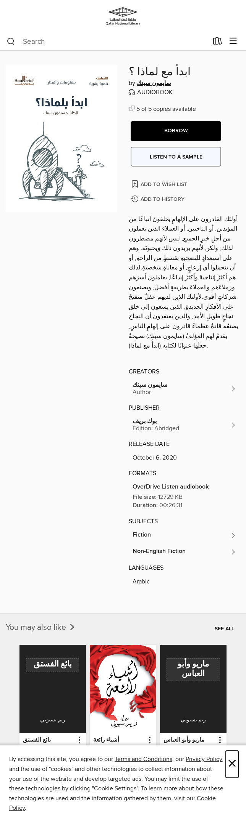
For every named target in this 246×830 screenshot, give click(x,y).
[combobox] (107, 41)
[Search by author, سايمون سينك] (184, 388)
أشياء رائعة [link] (106, 740)
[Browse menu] (233, 41)
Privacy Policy (204, 759)
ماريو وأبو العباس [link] (183, 740)
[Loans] (217, 43)
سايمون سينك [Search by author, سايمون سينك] (154, 83)
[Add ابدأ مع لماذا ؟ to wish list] (160, 184)
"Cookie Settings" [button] (115, 788)
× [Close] (232, 764)
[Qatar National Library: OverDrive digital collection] (123, 16)
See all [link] (224, 628)
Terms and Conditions (143, 759)
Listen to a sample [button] (176, 157)
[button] (176, 131)
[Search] (11, 41)
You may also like (41, 628)
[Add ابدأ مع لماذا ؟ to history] (158, 199)
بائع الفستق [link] (37, 740)
